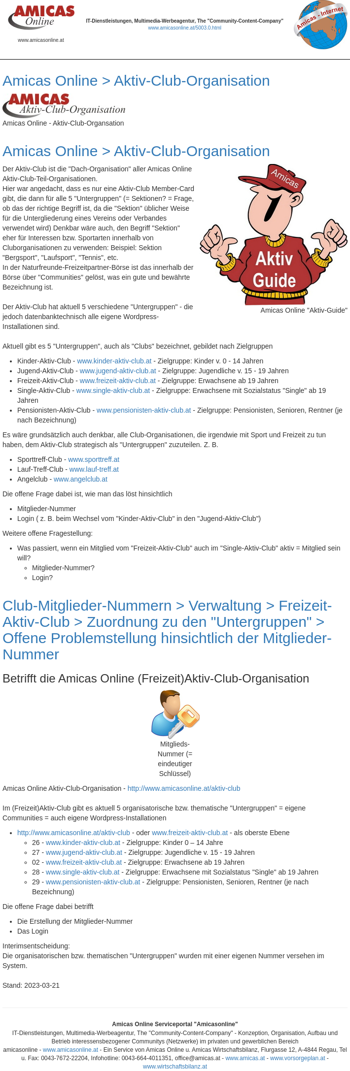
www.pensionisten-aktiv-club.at (144, 410)
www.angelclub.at (80, 479)
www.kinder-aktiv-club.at (114, 361)
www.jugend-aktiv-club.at (118, 371)
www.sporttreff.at (93, 459)
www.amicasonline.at (70, 1049)
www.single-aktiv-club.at (113, 390)
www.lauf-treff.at (94, 469)
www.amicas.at (245, 1058)
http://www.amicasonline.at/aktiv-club (184, 788)
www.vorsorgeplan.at (297, 1058)
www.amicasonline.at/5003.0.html (184, 28)
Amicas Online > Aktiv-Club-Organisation (136, 80)
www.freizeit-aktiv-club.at (118, 381)
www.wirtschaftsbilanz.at (175, 1066)
